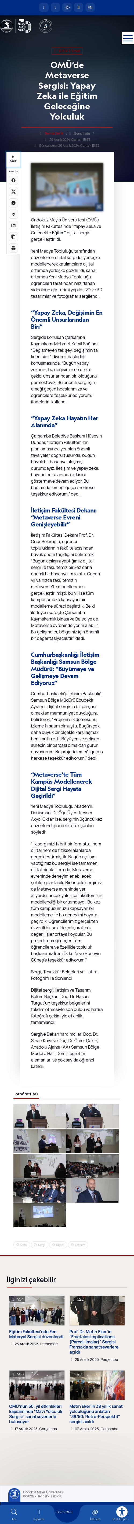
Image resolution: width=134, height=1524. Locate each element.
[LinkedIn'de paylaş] (13, 225)
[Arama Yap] (78, 7)
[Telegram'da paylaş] (13, 214)
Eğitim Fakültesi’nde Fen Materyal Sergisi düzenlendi (36, 1334)
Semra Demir (54, 133)
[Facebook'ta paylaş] (13, 180)
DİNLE (13, 159)
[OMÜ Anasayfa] (44, 7)
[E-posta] (55, 7)
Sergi (41, 1245)
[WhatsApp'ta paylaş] (13, 202)
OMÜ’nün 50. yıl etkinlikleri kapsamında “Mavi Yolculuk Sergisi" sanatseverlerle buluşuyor (35, 1414)
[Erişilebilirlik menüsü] (122, 1512)
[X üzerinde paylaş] (13, 191)
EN (90, 7)
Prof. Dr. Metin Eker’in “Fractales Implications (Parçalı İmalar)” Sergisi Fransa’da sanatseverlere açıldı (94, 1342)
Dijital (60, 1245)
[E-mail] (39, 1515)
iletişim (80, 1245)
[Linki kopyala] (13, 236)
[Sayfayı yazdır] (13, 248)
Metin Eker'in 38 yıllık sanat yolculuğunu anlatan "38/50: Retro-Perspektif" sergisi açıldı (96, 1414)
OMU (23, 1245)
